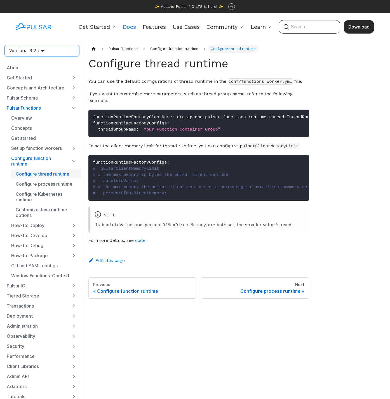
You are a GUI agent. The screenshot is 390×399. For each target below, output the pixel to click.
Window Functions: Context (40, 275)
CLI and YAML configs (34, 265)
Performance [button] (21, 356)
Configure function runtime (31, 161)
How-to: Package (29, 255)
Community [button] (222, 27)
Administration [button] (22, 326)
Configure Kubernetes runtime (39, 196)
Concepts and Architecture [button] (35, 88)
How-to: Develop (29, 235)
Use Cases (186, 26)
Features (154, 26)
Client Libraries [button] (23, 366)
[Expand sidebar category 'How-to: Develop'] (74, 235)
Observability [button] (21, 336)
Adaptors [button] (17, 386)
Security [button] (15, 346)
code (140, 240)
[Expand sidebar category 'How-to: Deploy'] (74, 225)
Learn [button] (258, 27)
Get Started (19, 78)
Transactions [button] (20, 306)
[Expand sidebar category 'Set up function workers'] (74, 148)
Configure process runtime (44, 184)
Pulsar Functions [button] (24, 108)
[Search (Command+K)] (309, 27)
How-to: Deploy (27, 225)
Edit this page (106, 260)
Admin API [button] (18, 376)
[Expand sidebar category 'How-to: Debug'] (74, 245)
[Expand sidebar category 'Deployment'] (74, 315)
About (13, 67)
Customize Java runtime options (41, 212)
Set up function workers (36, 148)
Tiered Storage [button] (23, 296)
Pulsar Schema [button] (22, 98)
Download (359, 27)
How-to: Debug (27, 245)
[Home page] (93, 49)
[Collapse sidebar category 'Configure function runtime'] (74, 161)
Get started (23, 138)
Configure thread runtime (42, 174)
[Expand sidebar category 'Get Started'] (74, 77)
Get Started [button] (94, 27)
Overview (21, 118)
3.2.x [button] (34, 50)
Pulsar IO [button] (16, 286)
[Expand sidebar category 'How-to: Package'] (74, 255)
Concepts (21, 128)
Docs (129, 26)
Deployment (20, 316)
